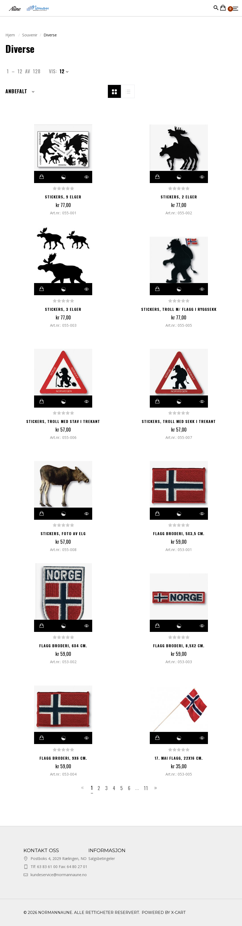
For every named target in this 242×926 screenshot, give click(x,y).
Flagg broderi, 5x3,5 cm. (178, 533)
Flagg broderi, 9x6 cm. (63, 758)
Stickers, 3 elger (63, 309)
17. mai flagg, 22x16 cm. (179, 758)
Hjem (10, 34)
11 (146, 787)
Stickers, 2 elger (179, 196)
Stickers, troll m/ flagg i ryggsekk (179, 309)
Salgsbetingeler (101, 858)
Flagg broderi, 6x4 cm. (63, 645)
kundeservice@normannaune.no (59, 874)
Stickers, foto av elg (63, 533)
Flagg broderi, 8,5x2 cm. (178, 645)
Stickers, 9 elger (63, 196)
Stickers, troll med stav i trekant (63, 421)
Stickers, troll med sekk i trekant (179, 421)
